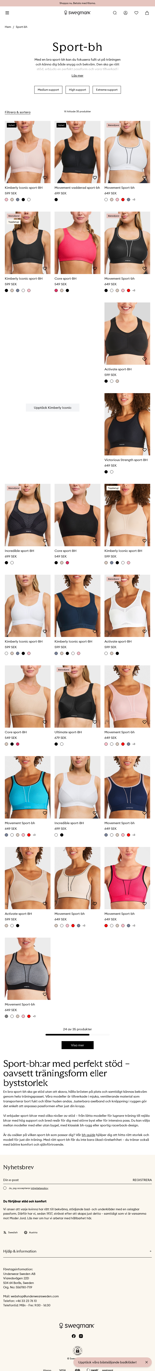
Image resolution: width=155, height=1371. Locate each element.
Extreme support (107, 89)
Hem (8, 27)
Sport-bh (21, 27)
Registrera (142, 1180)
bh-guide (88, 1135)
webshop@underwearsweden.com (35, 1296)
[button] (77, 1351)
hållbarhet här (81, 1218)
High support (77, 89)
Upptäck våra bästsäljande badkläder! (107, 1362)
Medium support (48, 89)
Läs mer (77, 75)
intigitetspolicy (39, 1188)
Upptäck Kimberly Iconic (52, 408)
